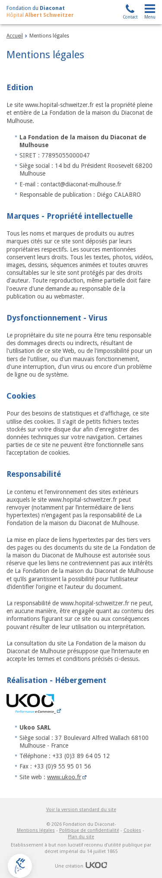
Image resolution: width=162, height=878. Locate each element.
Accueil (14, 36)
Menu (150, 17)
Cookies (132, 830)
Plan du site (81, 837)
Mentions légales (36, 830)
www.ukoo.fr (64, 777)
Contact (130, 17)
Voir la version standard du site (81, 809)
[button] (20, 866)
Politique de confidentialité (89, 830)
